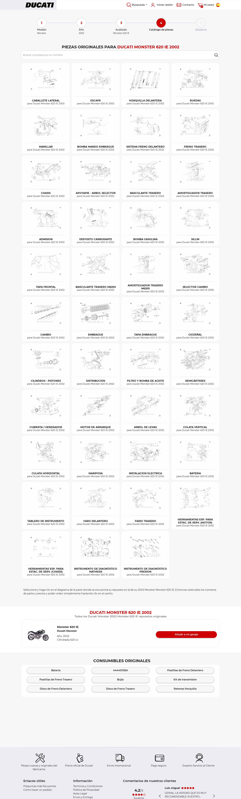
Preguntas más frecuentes (39, 786)
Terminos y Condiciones (88, 786)
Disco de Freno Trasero (120, 688)
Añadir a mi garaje (186, 634)
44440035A (120, 670)
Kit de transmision (185, 679)
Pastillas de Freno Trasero (56, 679)
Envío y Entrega (83, 797)
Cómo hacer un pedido (37, 789)
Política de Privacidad (86, 789)
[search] (216, 55)
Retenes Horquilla (185, 688)
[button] (38, 633)
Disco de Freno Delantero (56, 688)
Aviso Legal (80, 793)
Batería (56, 670)
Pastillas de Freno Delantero (185, 670)
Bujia (120, 679)
